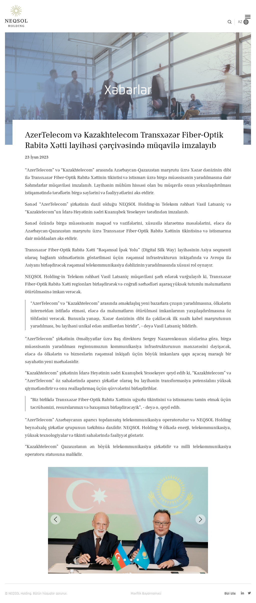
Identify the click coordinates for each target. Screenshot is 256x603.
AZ (233, 16)
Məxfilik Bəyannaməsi (146, 593)
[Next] (201, 519)
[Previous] (55, 519)
